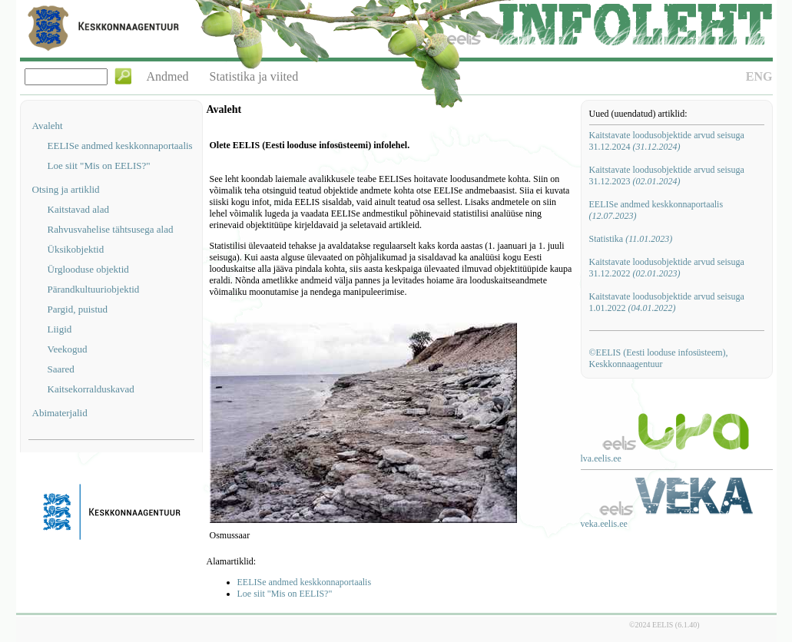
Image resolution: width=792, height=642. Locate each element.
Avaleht (47, 125)
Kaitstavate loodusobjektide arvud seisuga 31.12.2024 (666, 141)
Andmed (168, 76)
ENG (759, 76)
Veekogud (68, 349)
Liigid (60, 329)
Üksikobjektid (76, 249)
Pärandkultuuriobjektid (94, 289)
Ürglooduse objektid (88, 269)
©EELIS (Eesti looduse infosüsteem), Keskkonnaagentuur (658, 358)
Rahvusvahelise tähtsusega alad (111, 229)
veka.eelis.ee (604, 523)
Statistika (631, 238)
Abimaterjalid (60, 413)
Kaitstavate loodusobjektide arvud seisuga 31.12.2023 (666, 175)
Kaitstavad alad (79, 209)
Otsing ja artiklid (66, 189)
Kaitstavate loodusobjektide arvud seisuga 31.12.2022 (666, 267)
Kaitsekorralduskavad (91, 389)
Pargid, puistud (78, 309)
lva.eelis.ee (601, 458)
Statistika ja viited (254, 76)
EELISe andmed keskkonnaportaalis (120, 145)
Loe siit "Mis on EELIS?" (99, 165)
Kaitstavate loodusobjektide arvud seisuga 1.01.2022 (666, 302)
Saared (61, 369)
